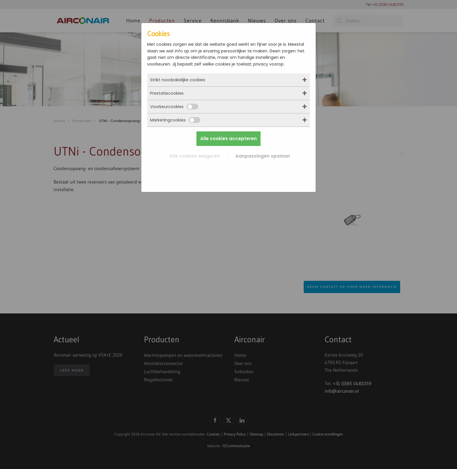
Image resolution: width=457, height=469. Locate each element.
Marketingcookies (175, 120)
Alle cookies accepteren (228, 138)
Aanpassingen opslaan (262, 156)
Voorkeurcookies (174, 107)
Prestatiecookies (167, 93)
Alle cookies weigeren (194, 156)
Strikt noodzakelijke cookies (177, 80)
